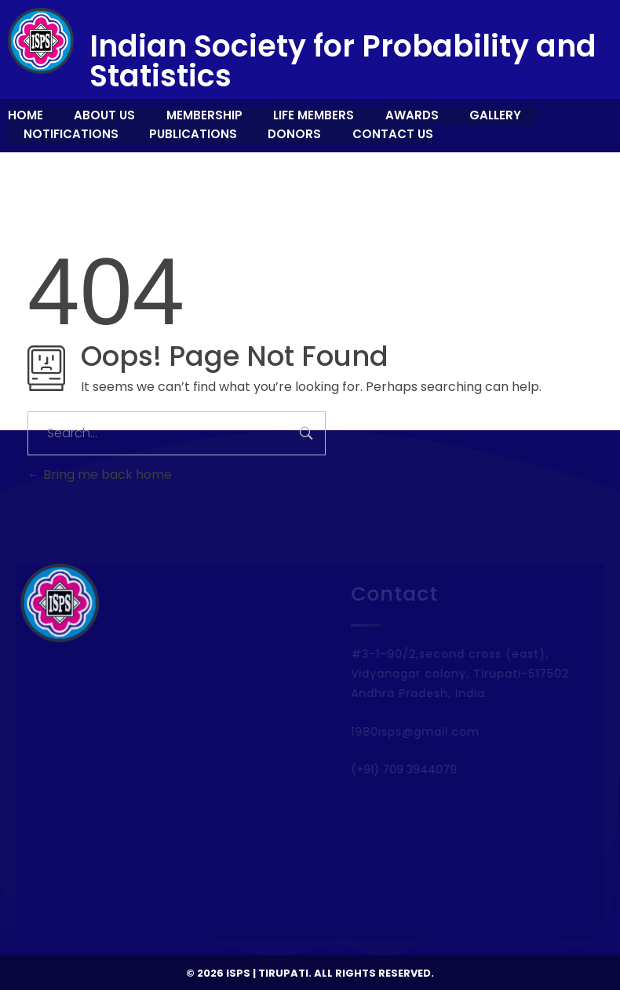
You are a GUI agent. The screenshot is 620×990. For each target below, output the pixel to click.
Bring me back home (99, 475)
